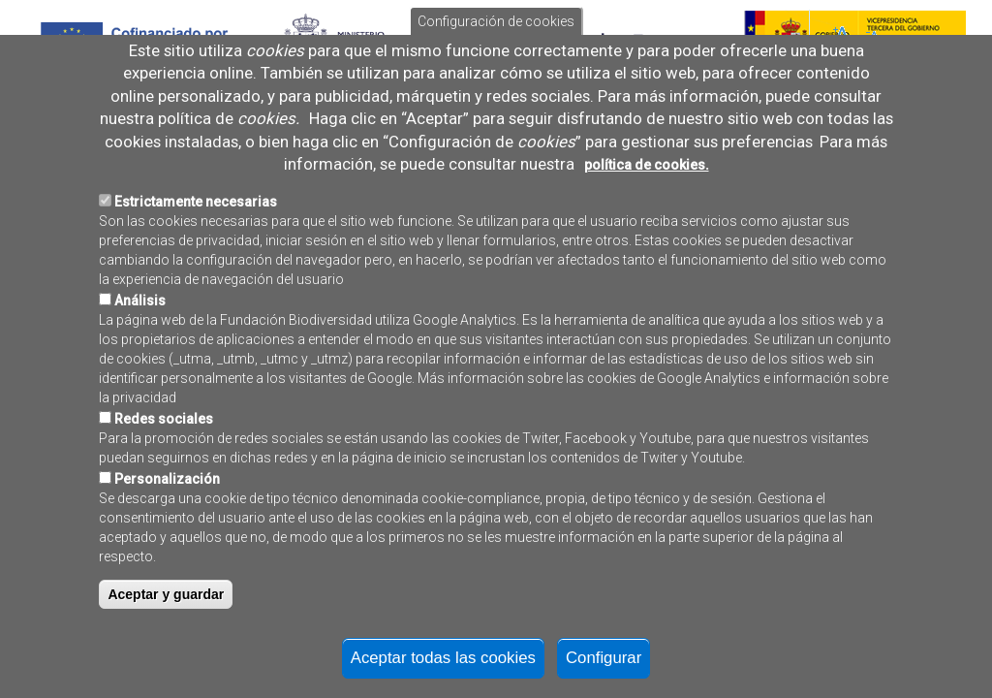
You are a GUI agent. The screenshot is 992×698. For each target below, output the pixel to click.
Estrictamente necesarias (195, 257)
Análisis (140, 356)
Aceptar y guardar (166, 649)
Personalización (167, 534)
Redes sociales (163, 474)
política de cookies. (646, 220)
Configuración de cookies (496, 76)
